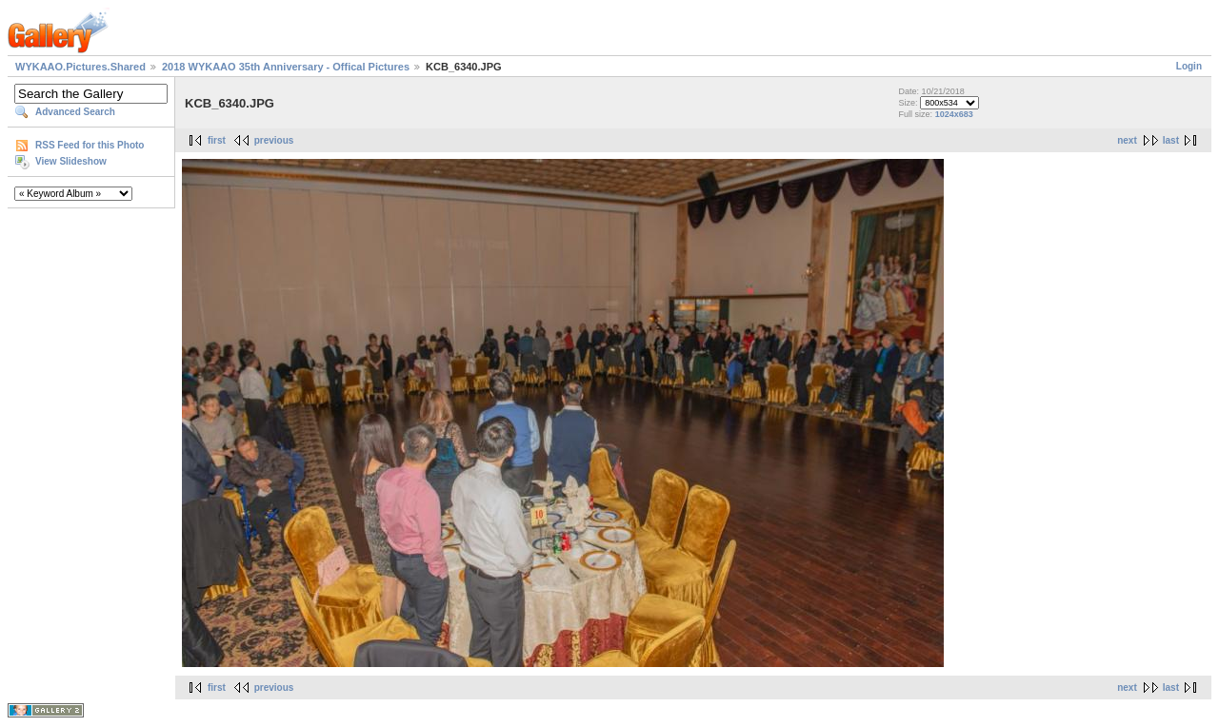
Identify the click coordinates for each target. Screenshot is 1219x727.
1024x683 (954, 114)
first (217, 140)
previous (274, 140)
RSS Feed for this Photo (89, 145)
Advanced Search (75, 112)
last (1171, 140)
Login (1189, 66)
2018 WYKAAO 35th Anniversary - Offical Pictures (286, 66)
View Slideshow (71, 161)
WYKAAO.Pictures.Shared (80, 66)
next (1127, 140)
